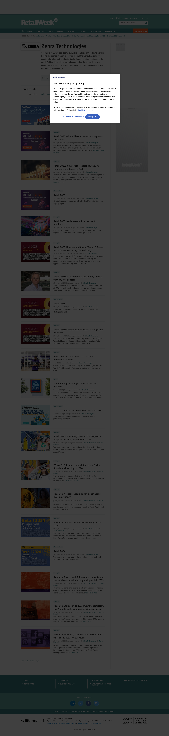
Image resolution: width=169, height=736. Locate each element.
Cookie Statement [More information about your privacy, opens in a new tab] (85, 110)
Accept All (92, 117)
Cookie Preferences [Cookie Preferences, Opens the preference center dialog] (73, 117)
